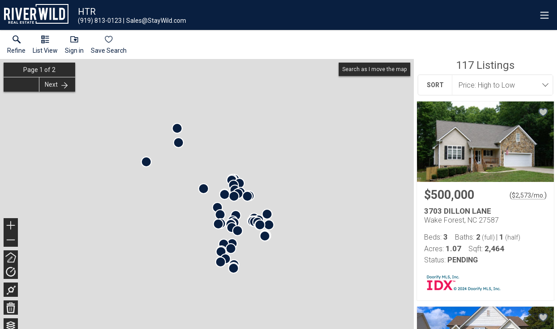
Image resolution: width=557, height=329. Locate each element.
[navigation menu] (544, 15)
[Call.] (100, 20)
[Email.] (154, 20)
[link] (16, 46)
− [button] (11, 240)
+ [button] (11, 226)
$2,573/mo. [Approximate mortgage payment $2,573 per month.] (528, 195)
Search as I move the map (374, 69)
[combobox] (500, 85)
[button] (45, 46)
